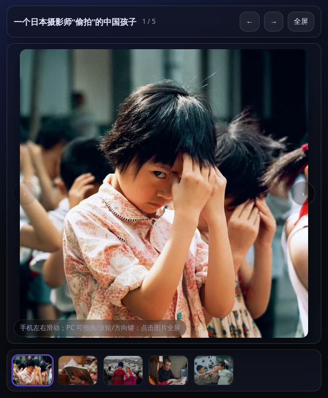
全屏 (301, 21)
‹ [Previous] (25, 194)
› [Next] (303, 194)
